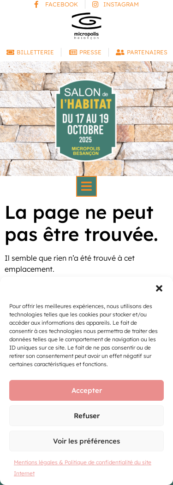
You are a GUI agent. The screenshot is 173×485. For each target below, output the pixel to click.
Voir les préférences (86, 441)
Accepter (87, 390)
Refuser (87, 415)
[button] (159, 288)
